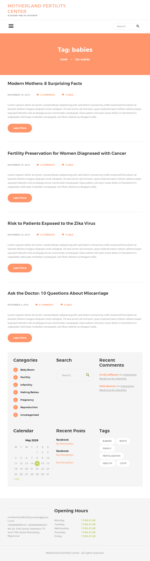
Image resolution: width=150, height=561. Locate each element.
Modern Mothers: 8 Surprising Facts (45, 83)
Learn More (19, 128)
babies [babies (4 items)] (107, 441)
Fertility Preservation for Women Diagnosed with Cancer (67, 153)
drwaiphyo (66, 443)
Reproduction (29, 407)
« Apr (16, 478)
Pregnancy (27, 399)
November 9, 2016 (18, 304)
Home (63, 59)
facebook (62, 439)
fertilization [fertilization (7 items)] (111, 455)
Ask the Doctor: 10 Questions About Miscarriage (58, 293)
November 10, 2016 (19, 94)
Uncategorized (29, 415)
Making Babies (29, 392)
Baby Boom (27, 369)
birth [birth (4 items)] (123, 441)
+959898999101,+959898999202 (27, 525)
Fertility (25, 377)
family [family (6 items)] (107, 448)
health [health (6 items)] (107, 463)
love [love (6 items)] (123, 463)
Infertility (26, 384)
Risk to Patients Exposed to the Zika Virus (51, 223)
